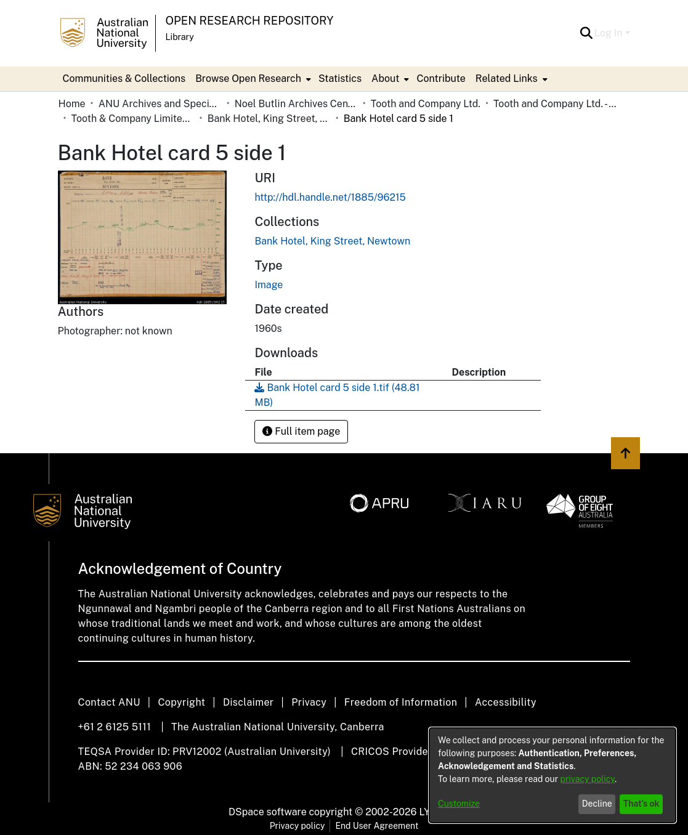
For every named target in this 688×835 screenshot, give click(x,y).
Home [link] (72, 104)
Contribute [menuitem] (440, 78)
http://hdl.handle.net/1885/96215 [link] (329, 197)
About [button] (385, 78)
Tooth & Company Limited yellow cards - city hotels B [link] (133, 118)
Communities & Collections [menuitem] (124, 78)
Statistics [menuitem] (340, 78)
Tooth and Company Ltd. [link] (425, 104)
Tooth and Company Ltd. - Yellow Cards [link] (555, 104)
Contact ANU (109, 702)
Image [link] (268, 285)
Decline (597, 804)
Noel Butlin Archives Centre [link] (296, 104)
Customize (459, 804)
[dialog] (552, 775)
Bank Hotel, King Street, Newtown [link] (269, 118)
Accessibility (505, 702)
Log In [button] (609, 33)
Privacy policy (297, 826)
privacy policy (588, 779)
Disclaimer (248, 702)
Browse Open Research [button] (248, 78)
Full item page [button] (301, 431)
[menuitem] (252, 79)
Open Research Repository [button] (250, 20)
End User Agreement (376, 826)
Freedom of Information (400, 702)
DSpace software (268, 812)
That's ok (641, 804)
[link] (332, 241)
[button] (586, 33)
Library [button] (180, 37)
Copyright (181, 702)
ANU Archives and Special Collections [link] (160, 104)
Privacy (308, 702)
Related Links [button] (507, 78)
